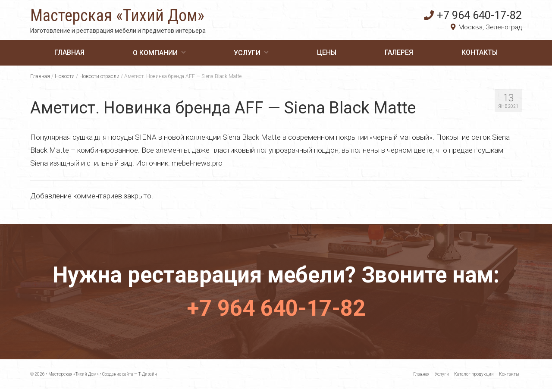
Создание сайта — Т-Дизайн (129, 374)
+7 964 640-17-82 (473, 15)
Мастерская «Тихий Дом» (117, 15)
